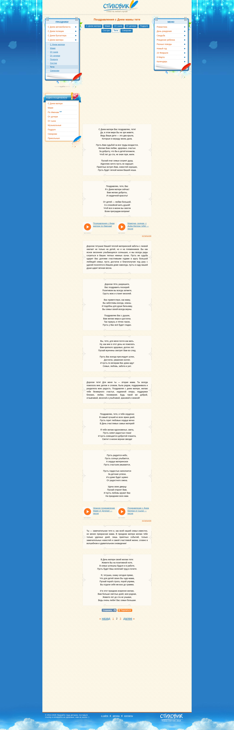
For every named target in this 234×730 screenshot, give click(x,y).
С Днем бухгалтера (57, 35)
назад (106, 618)
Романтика (162, 27)
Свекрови (126, 30)
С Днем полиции (56, 31)
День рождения (164, 31)
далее (127, 618)
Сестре (106, 30)
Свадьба (161, 35)
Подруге (144, 26)
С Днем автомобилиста (59, 27)
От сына (118, 26)
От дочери (131, 26)
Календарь (162, 61)
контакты (128, 716)
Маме (107, 26)
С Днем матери (93, 26)
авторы (116, 716)
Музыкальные (54, 125)
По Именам (55, 112)
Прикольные (54, 138)
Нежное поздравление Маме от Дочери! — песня (104, 511)
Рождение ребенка (166, 40)
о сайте (104, 716)
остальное (146, 236)
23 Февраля (162, 53)
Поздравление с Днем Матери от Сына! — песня (138, 511)
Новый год (162, 48)
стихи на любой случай (117, 11)
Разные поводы (164, 44)
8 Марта (161, 57)
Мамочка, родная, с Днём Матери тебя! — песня (138, 226)
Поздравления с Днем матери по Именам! (103, 224)
